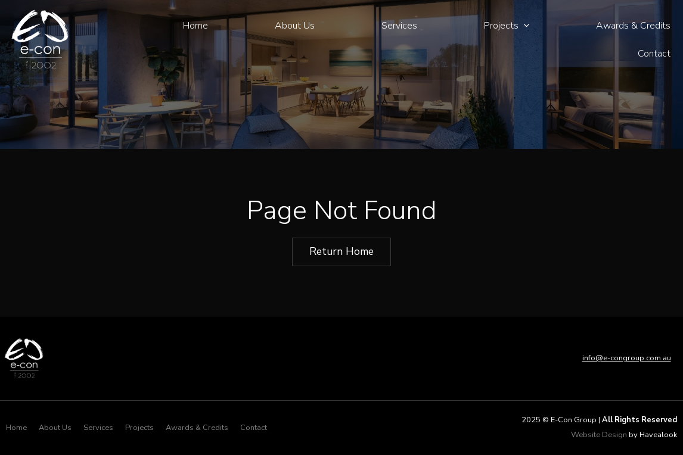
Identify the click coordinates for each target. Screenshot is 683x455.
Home (195, 25)
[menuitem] (16, 428)
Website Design (599, 434)
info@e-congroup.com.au (626, 358)
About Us (295, 25)
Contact (654, 53)
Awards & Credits (633, 25)
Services (399, 25)
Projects (501, 25)
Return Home (341, 251)
